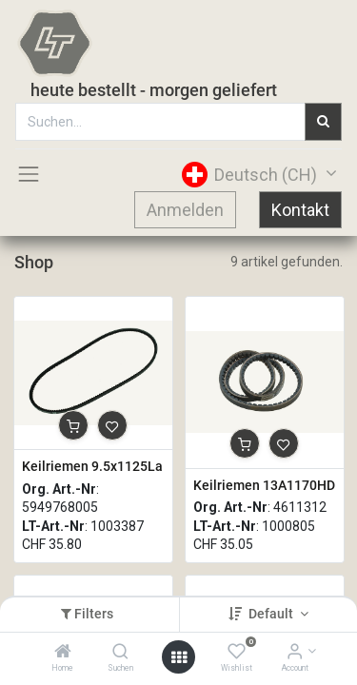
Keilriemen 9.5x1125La (92, 466)
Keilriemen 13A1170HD (264, 485)
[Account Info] (295, 652)
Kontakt (300, 210)
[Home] (62, 652)
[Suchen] (120, 652)
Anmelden (185, 210)
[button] (73, 425)
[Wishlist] (237, 652)
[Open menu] (179, 657)
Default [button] (272, 613)
